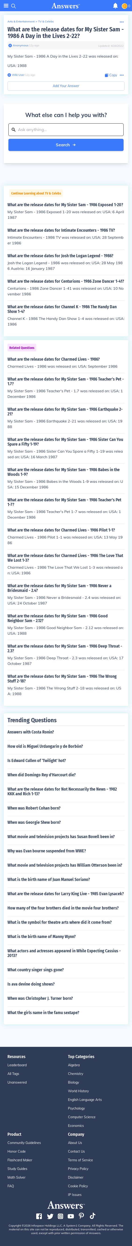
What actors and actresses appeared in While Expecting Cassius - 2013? (64, 953)
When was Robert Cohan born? (34, 808)
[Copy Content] (111, 75)
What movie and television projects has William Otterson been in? (64, 865)
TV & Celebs (46, 21)
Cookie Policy (78, 1186)
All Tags (13, 1074)
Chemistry (75, 1074)
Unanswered (17, 1082)
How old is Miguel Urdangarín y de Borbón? (45, 746)
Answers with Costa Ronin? (30, 732)
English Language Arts (85, 1100)
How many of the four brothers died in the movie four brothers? (63, 908)
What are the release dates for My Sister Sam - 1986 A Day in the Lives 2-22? (65, 33)
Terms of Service (80, 1160)
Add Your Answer (66, 86)
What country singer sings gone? (35, 969)
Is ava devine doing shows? (31, 984)
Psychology (76, 1108)
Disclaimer (75, 1177)
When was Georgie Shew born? (34, 822)
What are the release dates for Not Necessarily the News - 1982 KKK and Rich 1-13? (62, 791)
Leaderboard (17, 1065)
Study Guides (17, 1169)
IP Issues (75, 1195)
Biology (73, 1082)
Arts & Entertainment (21, 21)
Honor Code (16, 1151)
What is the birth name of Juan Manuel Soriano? (48, 879)
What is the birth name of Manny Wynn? (41, 936)
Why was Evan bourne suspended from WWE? (46, 851)
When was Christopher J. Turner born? (40, 998)
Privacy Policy (78, 1169)
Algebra (74, 1065)
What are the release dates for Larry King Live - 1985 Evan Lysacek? (65, 893)
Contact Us (76, 1151)
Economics (76, 1126)
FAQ (10, 1186)
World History (78, 1091)
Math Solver (16, 1177)
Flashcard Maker (19, 1160)
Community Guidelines (24, 1143)
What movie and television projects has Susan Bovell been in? (61, 836)
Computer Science (82, 1117)
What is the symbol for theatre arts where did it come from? (59, 922)
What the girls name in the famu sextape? (43, 1012)
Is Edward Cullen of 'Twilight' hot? (36, 760)
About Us (75, 1143)
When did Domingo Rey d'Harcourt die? (41, 774)
